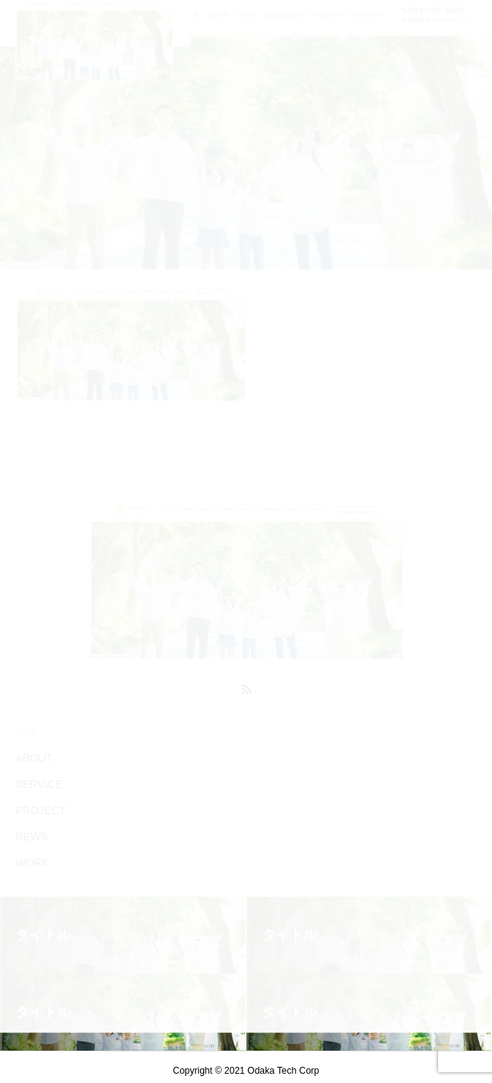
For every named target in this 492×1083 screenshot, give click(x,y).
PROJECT (40, 810)
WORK (32, 863)
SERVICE (38, 784)
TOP (26, 732)
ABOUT (33, 758)
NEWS (31, 836)
